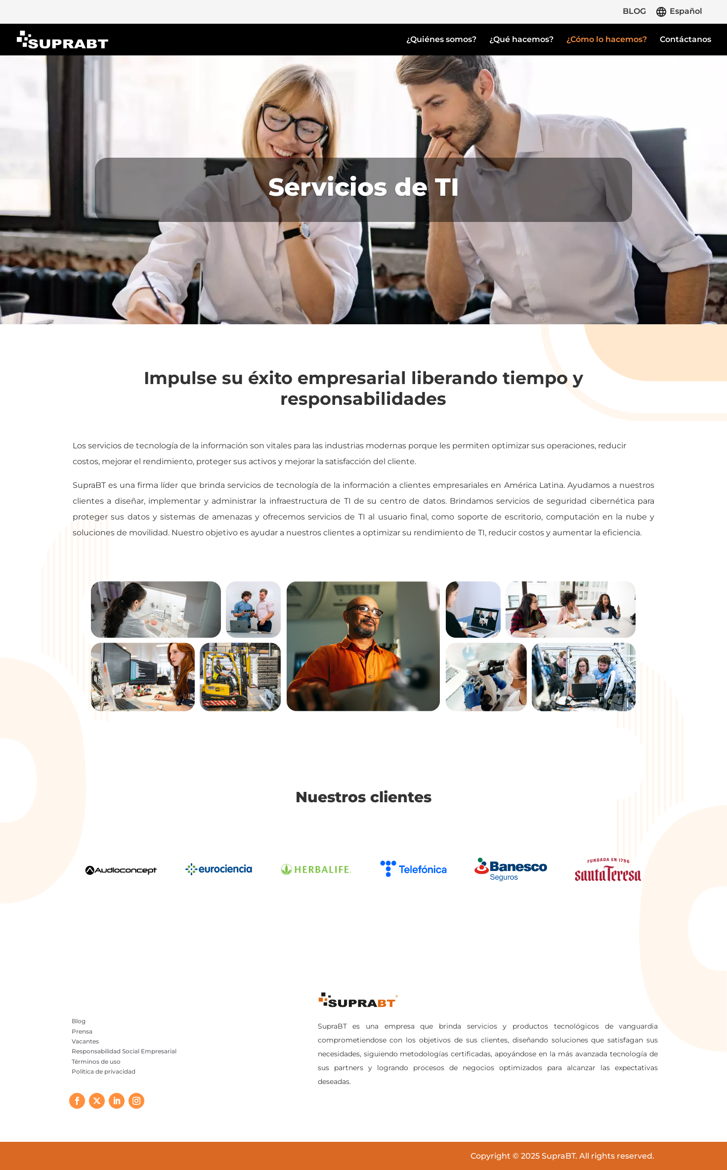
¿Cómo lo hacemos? (606, 40)
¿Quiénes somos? (441, 40)
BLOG (634, 11)
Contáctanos (685, 40)
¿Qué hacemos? (521, 40)
